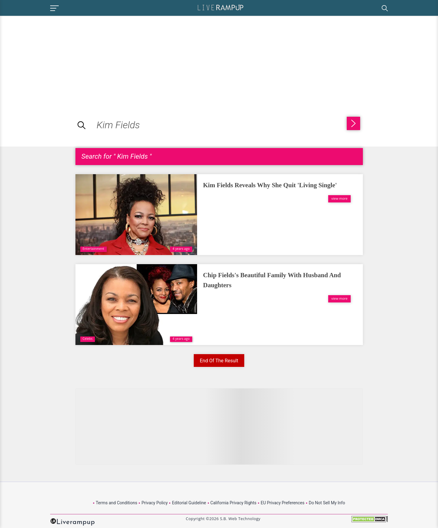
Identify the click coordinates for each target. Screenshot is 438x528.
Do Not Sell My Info (327, 502)
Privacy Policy (154, 502)
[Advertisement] (51, 58)
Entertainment (93, 249)
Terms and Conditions (116, 502)
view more (339, 198)
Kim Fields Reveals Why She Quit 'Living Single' (270, 185)
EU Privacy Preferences (282, 502)
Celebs (88, 338)
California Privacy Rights (233, 502)
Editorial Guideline (189, 502)
